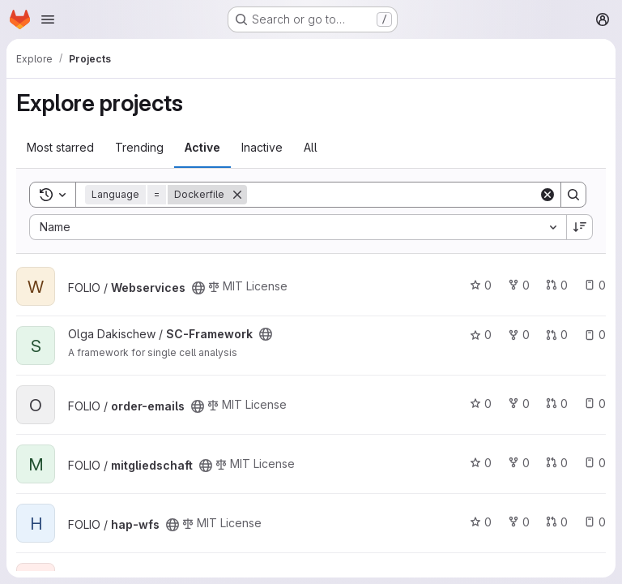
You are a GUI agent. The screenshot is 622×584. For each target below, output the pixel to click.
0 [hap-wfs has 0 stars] (481, 522)
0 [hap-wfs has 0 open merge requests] (557, 522)
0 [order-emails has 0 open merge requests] (557, 403)
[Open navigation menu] (48, 19)
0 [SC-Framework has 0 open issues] (595, 334)
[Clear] (547, 194)
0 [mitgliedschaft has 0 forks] (519, 463)
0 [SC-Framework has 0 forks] (519, 334)
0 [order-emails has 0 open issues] (595, 403)
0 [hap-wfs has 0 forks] (519, 522)
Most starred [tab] (60, 147)
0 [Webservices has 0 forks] (519, 285)
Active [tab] (202, 147)
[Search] (392, 194)
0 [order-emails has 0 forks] (519, 403)
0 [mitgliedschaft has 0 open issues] (595, 463)
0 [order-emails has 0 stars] (481, 403)
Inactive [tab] (262, 147)
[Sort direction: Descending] (580, 227)
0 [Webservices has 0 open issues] (595, 285)
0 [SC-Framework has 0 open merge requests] (557, 334)
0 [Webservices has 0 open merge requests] (557, 285)
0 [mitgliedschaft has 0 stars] (481, 463)
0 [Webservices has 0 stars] (481, 285)
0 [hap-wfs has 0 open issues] (595, 522)
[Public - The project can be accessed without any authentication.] (198, 287)
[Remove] (237, 194)
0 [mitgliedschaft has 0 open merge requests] (557, 463)
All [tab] (310, 147)
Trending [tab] (139, 147)
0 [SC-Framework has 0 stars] (481, 334)
